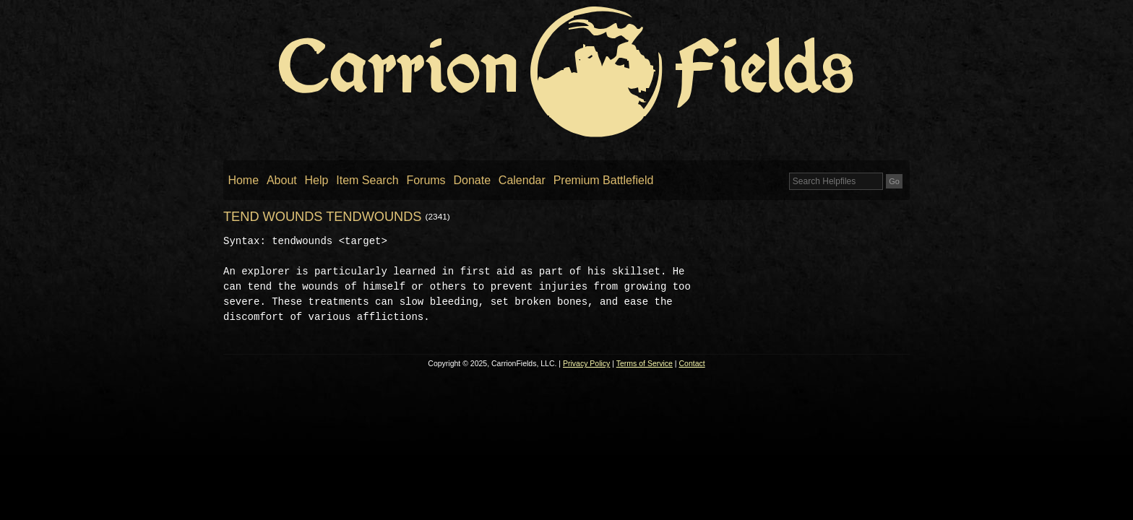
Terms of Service (644, 363)
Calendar (522, 180)
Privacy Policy (586, 363)
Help (317, 180)
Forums (425, 180)
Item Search (367, 180)
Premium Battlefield (603, 180)
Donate (472, 180)
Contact (692, 363)
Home (243, 180)
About (282, 180)
